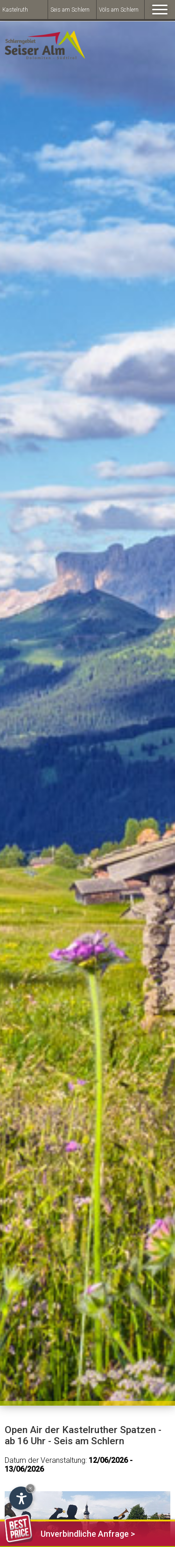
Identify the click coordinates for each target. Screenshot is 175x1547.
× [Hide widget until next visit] (30, 1488)
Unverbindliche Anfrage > (70, 1532)
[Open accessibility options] (21, 1498)
